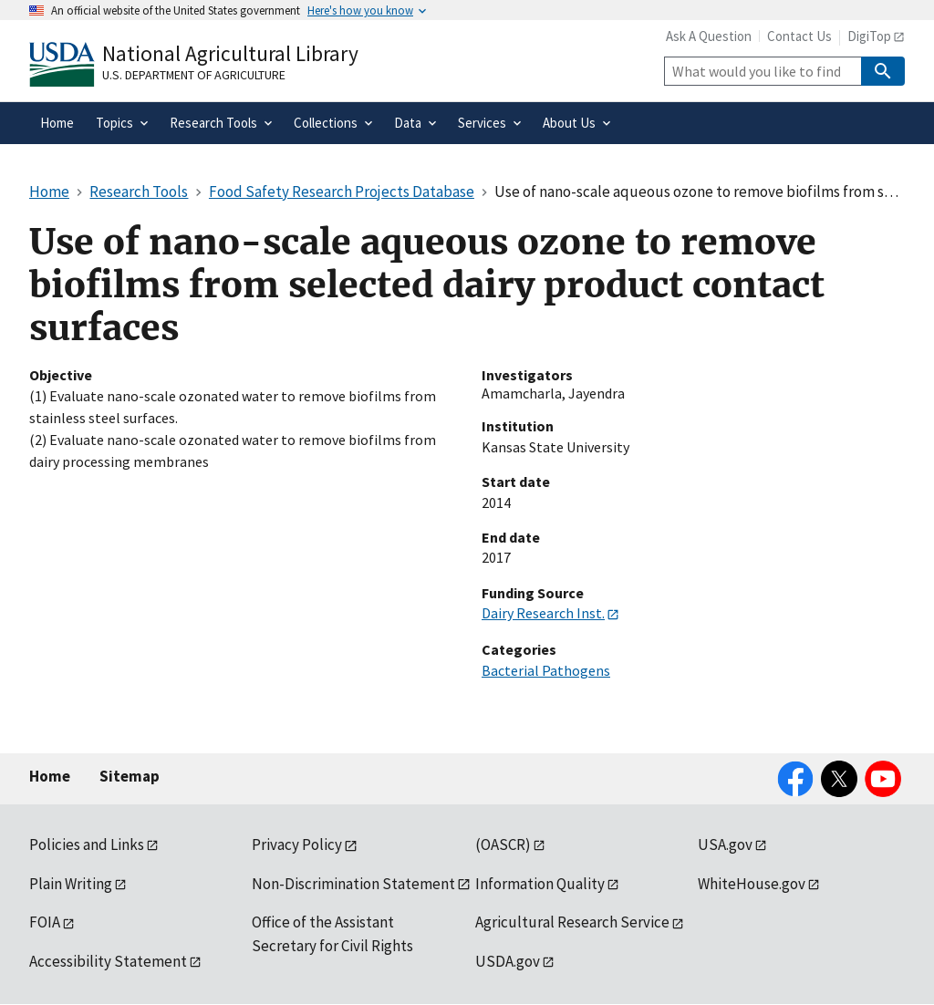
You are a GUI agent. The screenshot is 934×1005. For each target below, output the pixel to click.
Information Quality (540, 884)
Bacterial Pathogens (546, 670)
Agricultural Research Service (572, 922)
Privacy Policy (297, 844)
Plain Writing (70, 884)
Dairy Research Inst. (543, 613)
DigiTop (869, 36)
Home (49, 776)
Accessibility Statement (108, 961)
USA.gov (725, 844)
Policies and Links (86, 844)
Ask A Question (709, 36)
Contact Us (799, 36)
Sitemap (129, 776)
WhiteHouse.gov (751, 884)
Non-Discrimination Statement (353, 884)
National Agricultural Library (230, 53)
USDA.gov (507, 961)
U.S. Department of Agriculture (193, 75)
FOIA (44, 922)
